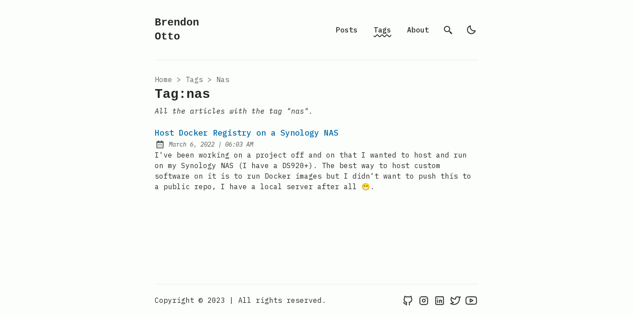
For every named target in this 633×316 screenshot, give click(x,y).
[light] (471, 30)
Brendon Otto (177, 29)
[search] (448, 29)
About (418, 29)
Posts (347, 29)
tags (194, 79)
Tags (382, 29)
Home (163, 79)
